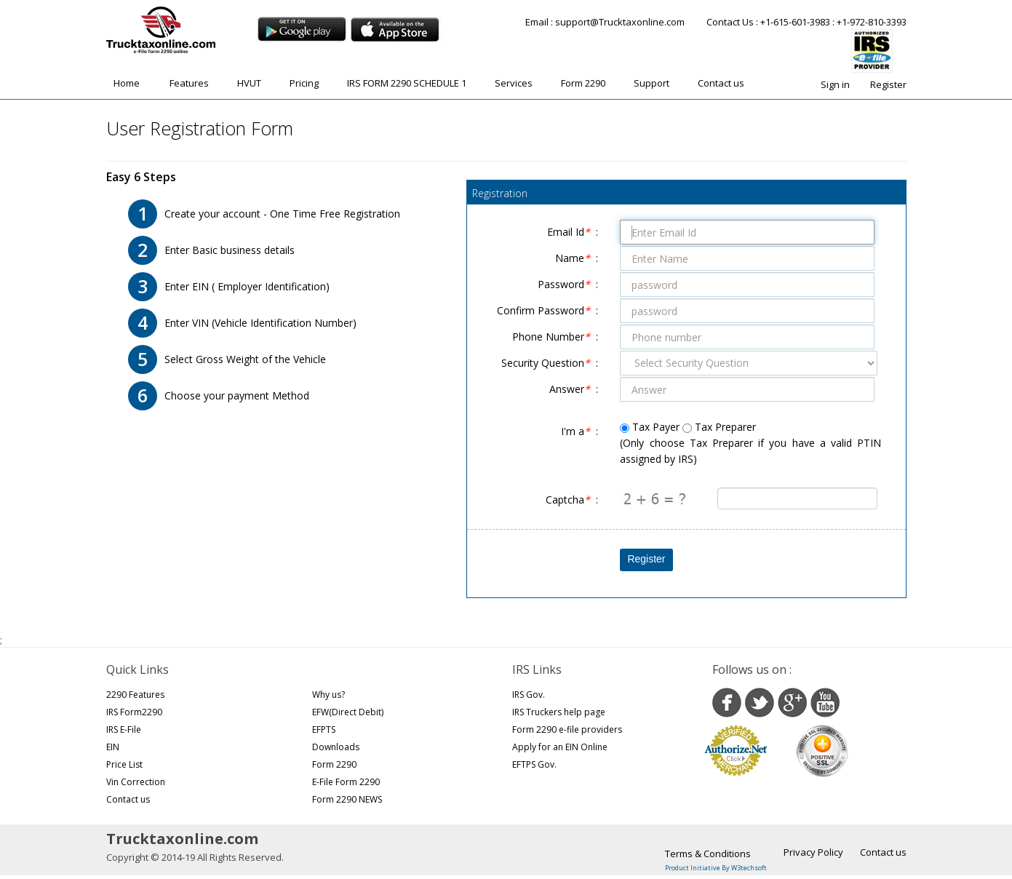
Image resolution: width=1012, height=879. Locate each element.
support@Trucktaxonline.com (620, 21)
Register (888, 84)
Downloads (335, 747)
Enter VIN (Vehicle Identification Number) (260, 323)
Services (514, 83)
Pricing (304, 83)
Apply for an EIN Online (559, 747)
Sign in (835, 84)
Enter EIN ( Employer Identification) (247, 286)
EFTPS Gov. (534, 764)
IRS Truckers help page (558, 712)
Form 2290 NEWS (347, 799)
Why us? (328, 694)
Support (651, 83)
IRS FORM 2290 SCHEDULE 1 (406, 83)
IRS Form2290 (134, 712)
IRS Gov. (528, 694)
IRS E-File (123, 729)
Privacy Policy (813, 852)
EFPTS (323, 729)
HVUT (249, 83)
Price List (124, 764)
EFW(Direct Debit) (347, 712)
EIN (112, 747)
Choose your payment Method (236, 395)
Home (126, 83)
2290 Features (135, 694)
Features (189, 83)
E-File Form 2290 (346, 782)
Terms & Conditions (708, 853)
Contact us (721, 83)
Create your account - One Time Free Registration (282, 213)
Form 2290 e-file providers (567, 729)
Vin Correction (135, 782)
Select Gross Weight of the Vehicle (245, 359)
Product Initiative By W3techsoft (716, 867)
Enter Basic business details (229, 250)
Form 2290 (583, 83)
